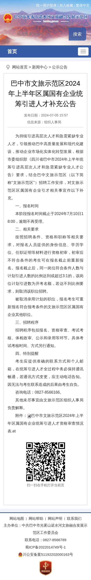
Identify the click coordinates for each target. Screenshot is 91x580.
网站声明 (55, 518)
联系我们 (74, 518)
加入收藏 (66, 5)
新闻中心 (40, 67)
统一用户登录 (46, 5)
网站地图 (16, 518)
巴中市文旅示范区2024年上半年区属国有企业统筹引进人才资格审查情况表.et (45, 423)
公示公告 (59, 67)
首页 (12, 51)
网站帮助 (36, 518)
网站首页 (20, 67)
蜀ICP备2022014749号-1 (45, 547)
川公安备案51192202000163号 (45, 554)
